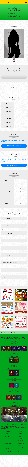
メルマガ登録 (20, 440)
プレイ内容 (7, 436)
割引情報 (8, 438)
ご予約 (20, 438)
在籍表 (20, 433)
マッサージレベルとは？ (14, 76)
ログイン (8, 440)
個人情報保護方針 (20, 443)
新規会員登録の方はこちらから (14, 145)
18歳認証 (8, 431)
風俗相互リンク (7, 443)
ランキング (20, 435)
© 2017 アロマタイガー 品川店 (14, 451)
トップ (20, 431)
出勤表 (7, 433)
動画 (8, 435)
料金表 (20, 436)
